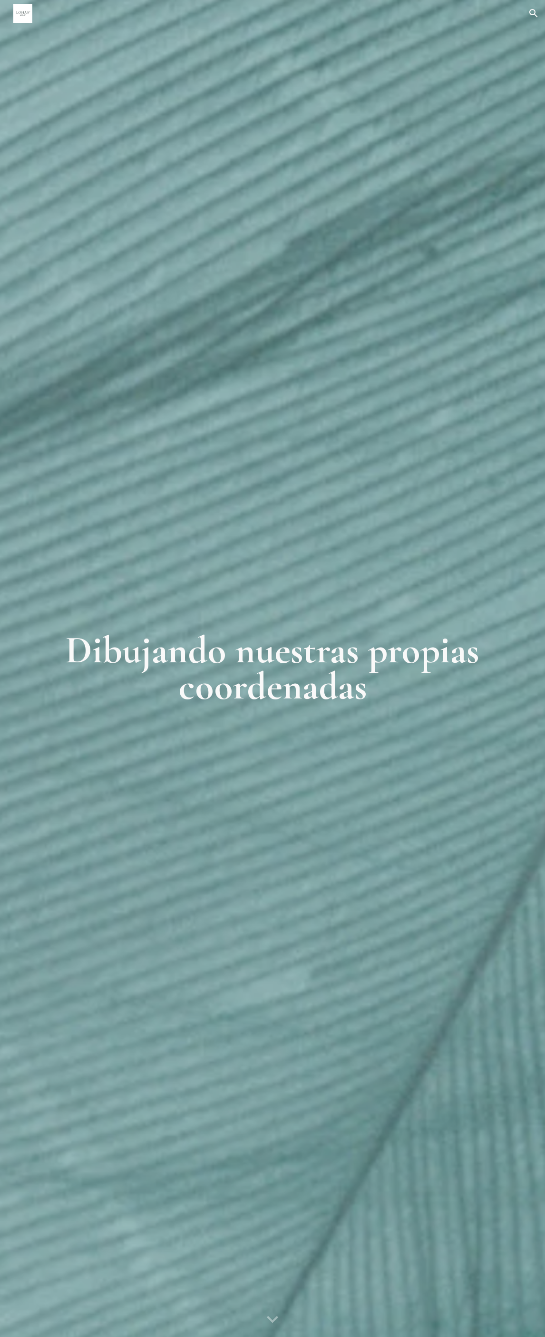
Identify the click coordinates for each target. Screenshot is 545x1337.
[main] (272, 668)
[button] (533, 13)
